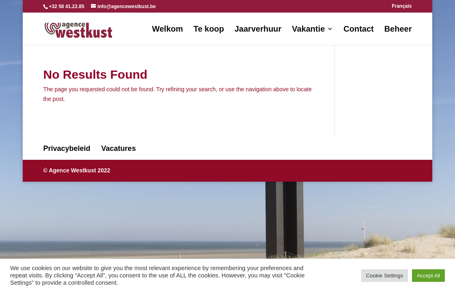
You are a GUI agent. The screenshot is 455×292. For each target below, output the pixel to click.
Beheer (398, 29)
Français (402, 6)
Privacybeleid (66, 148)
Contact (358, 29)
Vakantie (308, 29)
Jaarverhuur (258, 29)
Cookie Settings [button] (384, 276)
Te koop (209, 29)
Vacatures (118, 148)
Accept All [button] (428, 276)
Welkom (167, 29)
